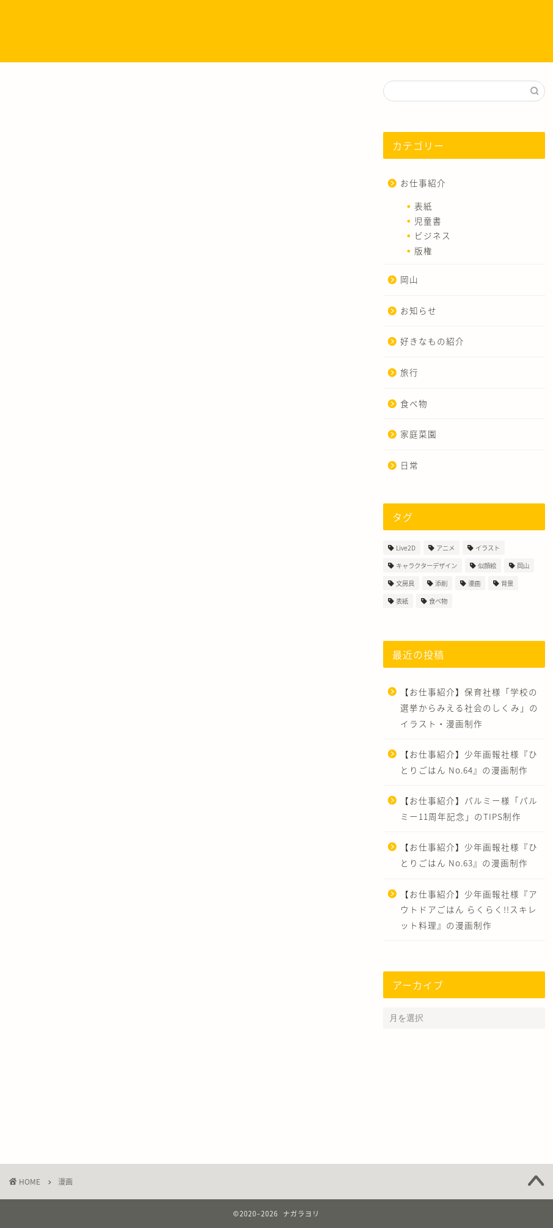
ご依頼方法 (394, 19)
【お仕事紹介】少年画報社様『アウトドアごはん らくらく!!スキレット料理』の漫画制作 (469, 909)
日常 (409, 465)
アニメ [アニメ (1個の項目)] (445, 547)
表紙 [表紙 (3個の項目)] (402, 600)
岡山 (409, 279)
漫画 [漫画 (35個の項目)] (474, 583)
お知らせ (418, 310)
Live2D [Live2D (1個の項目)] (406, 547)
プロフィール (168, 19)
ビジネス (432, 235)
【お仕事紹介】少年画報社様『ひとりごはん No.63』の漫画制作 (469, 855)
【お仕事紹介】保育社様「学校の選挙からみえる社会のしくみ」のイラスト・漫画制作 (469, 707)
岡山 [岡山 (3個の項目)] (523, 565)
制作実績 (226, 19)
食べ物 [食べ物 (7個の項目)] (438, 600)
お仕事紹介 (423, 183)
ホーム (114, 19)
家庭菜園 (418, 434)
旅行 (409, 372)
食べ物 (414, 403)
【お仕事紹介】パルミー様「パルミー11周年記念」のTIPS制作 (469, 808)
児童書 (428, 220)
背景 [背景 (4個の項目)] (507, 583)
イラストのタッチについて (308, 19)
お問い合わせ (126, 43)
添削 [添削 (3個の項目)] (441, 583)
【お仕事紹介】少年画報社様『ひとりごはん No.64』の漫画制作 (469, 762)
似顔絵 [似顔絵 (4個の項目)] (487, 565)
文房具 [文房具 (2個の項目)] (405, 583)
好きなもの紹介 (432, 341)
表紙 (423, 206)
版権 (423, 250)
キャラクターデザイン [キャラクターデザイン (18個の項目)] (426, 565)
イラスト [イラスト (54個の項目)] (487, 547)
